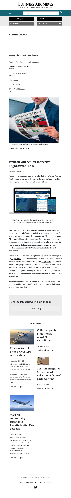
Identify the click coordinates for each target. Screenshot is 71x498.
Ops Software (15, 84)
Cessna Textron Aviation (18, 73)
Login (41, 18)
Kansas (12, 92)
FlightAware (14, 80)
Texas (12, 94)
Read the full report (18, 387)
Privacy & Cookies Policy (43, 482)
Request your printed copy (19, 148)
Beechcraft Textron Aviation (20, 66)
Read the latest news (18, 35)
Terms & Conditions (26, 482)
